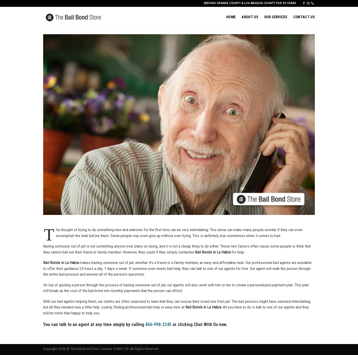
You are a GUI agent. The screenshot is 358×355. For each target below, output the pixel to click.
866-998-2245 (158, 324)
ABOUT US (250, 17)
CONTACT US (304, 17)
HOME (231, 17)
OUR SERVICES (275, 17)
